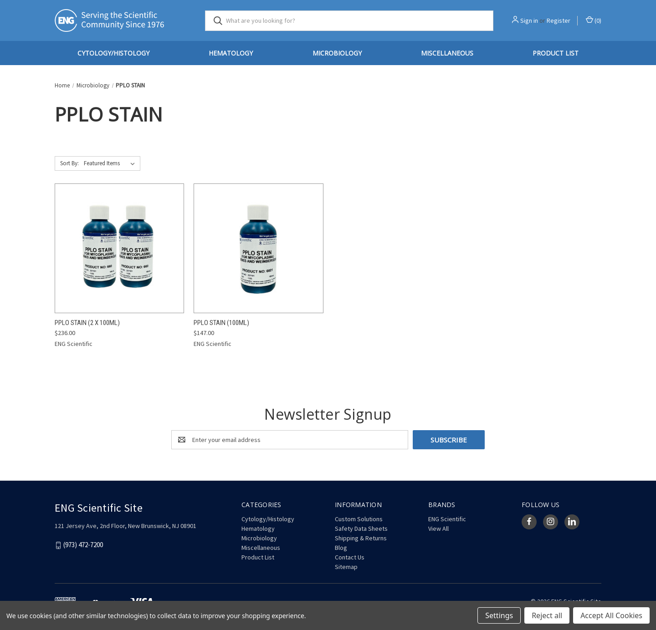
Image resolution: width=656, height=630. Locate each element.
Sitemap (346, 567)
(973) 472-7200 (83, 544)
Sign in (529, 20)
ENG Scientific (447, 519)
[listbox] (111, 163)
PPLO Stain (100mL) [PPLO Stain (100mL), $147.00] (221, 323)
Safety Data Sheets (361, 528)
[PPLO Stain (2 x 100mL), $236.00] (119, 248)
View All (438, 528)
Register (558, 20)
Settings (499, 615)
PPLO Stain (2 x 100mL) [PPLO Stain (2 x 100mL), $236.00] (87, 323)
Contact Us (349, 557)
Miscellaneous (447, 53)
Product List (556, 53)
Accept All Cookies (611, 615)
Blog (341, 548)
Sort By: (69, 163)
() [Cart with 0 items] (593, 20)
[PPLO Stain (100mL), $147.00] (258, 248)
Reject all (547, 615)
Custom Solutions (359, 519)
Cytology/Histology (113, 53)
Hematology (231, 53)
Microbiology (337, 53)
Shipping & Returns (361, 538)
